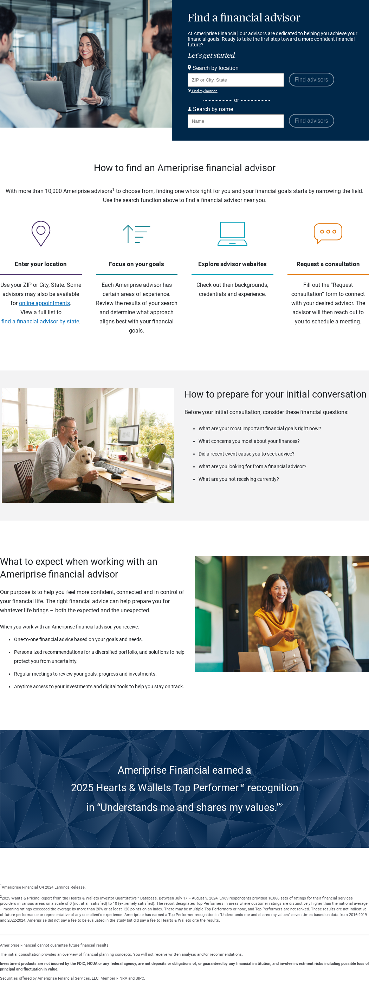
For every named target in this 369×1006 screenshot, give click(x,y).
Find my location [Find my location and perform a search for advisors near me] (203, 91)
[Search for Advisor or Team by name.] (236, 121)
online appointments (44, 303)
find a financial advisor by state (40, 321)
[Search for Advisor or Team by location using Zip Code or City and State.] (236, 80)
